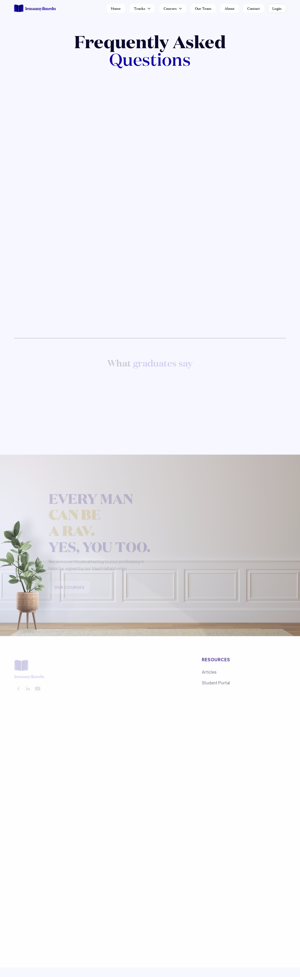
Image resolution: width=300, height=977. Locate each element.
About (230, 8)
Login (277, 8)
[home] (35, 8)
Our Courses (69, 588)
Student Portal (216, 683)
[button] (142, 8)
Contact (253, 8)
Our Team (203, 8)
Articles (209, 673)
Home (116, 8)
